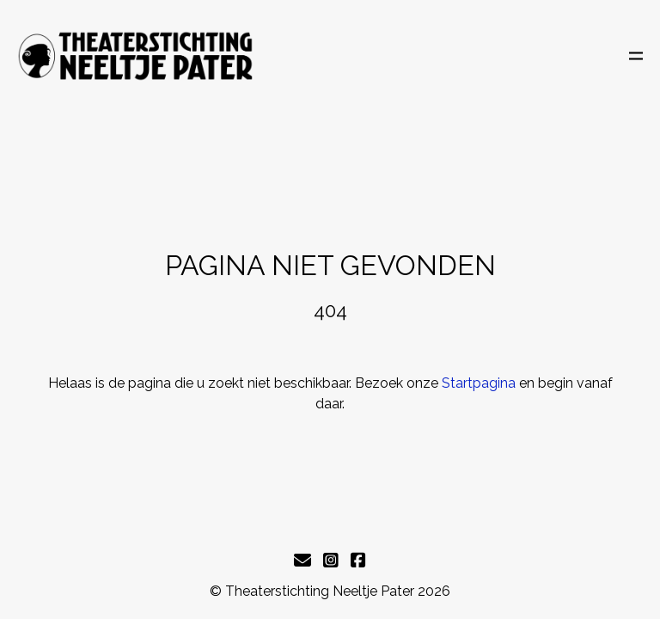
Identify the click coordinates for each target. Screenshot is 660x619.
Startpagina (479, 383)
